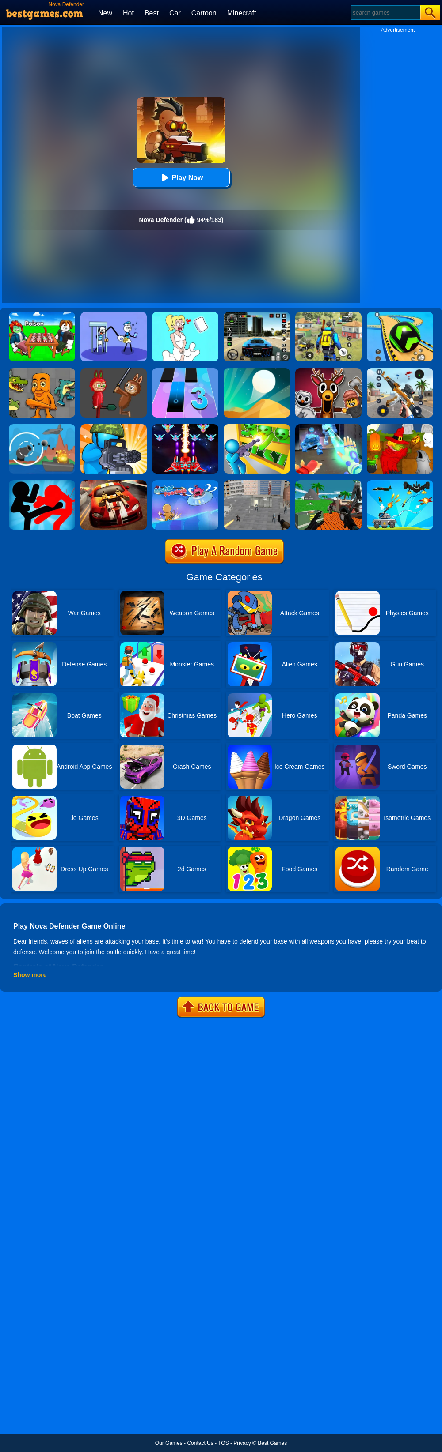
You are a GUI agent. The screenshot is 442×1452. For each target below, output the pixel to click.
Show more (29, 974)
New (105, 13)
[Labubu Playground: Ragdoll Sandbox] (113, 371)
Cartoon (204, 13)
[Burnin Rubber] (113, 483)
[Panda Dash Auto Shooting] (400, 371)
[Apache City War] (257, 483)
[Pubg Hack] (328, 315)
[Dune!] (257, 371)
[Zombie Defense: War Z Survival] (257, 427)
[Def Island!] (42, 427)
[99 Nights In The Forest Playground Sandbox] (328, 371)
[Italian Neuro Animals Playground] (42, 371)
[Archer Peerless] (185, 483)
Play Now (181, 177)
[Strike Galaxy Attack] (185, 427)
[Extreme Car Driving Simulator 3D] (257, 315)
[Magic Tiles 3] (185, 371)
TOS (223, 1443)
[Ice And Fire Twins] (328, 427)
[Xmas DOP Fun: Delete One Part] (185, 315)
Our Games (169, 1443)
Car (175, 13)
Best (152, 13)
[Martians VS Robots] (400, 427)
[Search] (385, 12)
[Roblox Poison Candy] (42, 315)
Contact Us (200, 1443)
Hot (128, 13)
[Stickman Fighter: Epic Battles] (42, 483)
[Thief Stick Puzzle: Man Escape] (113, 315)
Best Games (272, 1443)
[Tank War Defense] (400, 483)
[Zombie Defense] (113, 427)
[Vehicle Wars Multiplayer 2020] (328, 483)
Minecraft (241, 13)
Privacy (242, 1443)
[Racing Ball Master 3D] (400, 315)
